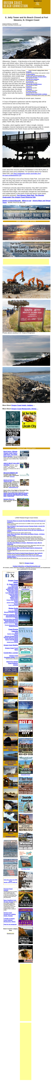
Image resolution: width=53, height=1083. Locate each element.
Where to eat (26, 200)
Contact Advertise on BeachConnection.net (26, 566)
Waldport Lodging (14, 597)
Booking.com (10, 933)
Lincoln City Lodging (13, 594)
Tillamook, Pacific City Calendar (11, 637)
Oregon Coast (29, 563)
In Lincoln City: (30, 81)
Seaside (16, 609)
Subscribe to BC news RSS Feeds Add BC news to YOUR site (10, 881)
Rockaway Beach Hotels (12, 590)
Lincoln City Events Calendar (11, 638)
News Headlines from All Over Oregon (10, 900)
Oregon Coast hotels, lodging (22, 405)
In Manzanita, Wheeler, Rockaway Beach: (36, 76)
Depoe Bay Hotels (14, 595)
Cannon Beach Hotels (13, 587)
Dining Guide (13, 608)
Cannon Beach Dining (13, 611)
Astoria (16, 632)
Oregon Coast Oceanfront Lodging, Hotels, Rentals (10, 914)
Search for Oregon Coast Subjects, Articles (12, 663)
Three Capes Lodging (13, 591)
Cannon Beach (10, 709)
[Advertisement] (22, 11)
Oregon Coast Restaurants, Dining (23, 409)
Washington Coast (10, 673)
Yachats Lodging (14, 598)
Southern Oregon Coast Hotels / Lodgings (36, 94)
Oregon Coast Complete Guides (11, 656)
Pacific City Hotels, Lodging (12, 592)
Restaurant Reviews (13, 626)
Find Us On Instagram (10, 924)
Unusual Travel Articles (8, 889)
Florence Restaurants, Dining (11, 625)
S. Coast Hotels (12, 584)
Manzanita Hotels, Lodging (12, 589)
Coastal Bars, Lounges (11, 653)
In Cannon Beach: (30, 74)
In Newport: (29, 86)
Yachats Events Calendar (12, 642)
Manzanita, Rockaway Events (11, 636)
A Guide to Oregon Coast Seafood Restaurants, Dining (9, 920)
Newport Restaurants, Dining (11, 621)
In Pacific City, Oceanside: (32, 79)
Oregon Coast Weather (11, 645)
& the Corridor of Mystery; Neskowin (10, 763)
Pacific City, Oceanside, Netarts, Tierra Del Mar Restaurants (11, 615)
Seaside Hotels (14, 585)
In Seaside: (29, 71)
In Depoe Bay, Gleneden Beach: (34, 84)
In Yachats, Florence (31, 91)
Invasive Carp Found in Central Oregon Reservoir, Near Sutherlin (24, 553)
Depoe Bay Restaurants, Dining (11, 620)
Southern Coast (11, 836)
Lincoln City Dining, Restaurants (10, 619)
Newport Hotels (14, 596)
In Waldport (29, 89)
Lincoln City (8, 761)
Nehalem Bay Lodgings (13, 588)
